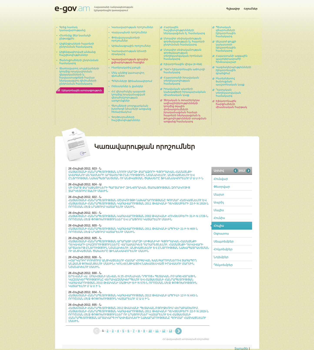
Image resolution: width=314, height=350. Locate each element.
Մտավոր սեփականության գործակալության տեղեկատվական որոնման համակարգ (183, 54)
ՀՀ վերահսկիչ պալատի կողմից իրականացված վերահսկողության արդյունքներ (128, 96)
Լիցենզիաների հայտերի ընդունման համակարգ (76, 45)
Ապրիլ (219, 202)
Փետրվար (222, 186)
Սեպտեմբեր (224, 241)
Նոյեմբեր (221, 257)
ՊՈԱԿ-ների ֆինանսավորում (131, 81)
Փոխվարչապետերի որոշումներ (125, 39)
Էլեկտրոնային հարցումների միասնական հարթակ (231, 104)
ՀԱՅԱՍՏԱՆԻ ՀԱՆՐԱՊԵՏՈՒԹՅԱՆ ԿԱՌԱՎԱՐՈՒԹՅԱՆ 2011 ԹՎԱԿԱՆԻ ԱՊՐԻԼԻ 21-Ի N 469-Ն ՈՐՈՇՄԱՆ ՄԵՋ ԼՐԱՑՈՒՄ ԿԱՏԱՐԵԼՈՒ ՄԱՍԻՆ (133, 230)
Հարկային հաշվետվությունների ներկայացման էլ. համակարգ (184, 30)
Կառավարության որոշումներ (132, 27)
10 (150, 330)
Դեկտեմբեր (223, 265)
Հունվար (221, 179)
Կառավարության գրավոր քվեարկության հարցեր (129, 61)
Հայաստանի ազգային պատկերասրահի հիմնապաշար (232, 58)
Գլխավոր (233, 8)
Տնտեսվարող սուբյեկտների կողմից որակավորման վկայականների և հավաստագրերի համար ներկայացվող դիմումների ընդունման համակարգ (79, 76)
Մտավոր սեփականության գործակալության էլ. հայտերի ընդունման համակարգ (184, 41)
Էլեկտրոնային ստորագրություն (81, 90)
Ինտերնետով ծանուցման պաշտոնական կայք (230, 81)
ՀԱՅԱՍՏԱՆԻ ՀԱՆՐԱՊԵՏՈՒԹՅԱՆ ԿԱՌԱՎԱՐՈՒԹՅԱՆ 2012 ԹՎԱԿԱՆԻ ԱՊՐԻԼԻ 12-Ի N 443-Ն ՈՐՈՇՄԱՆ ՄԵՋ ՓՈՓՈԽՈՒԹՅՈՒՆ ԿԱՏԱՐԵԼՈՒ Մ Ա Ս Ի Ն (133, 297)
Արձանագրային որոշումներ (131, 45)
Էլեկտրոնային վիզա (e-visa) (183, 64)
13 (170, 330)
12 (163, 330)
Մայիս (219, 210)
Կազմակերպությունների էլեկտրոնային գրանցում (233, 70)
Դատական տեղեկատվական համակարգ (228, 92)
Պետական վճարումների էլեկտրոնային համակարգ (226, 32)
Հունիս (219, 218)
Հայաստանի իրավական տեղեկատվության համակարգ (181, 80)
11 (156, 330)
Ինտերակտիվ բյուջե (126, 67)
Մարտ (219, 194)
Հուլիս (219, 225)
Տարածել (241, 348)
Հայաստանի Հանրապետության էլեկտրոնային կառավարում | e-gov (94, 10)
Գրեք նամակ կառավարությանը (72, 29)
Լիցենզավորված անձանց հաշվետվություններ (77, 53)
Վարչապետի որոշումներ (129, 32)
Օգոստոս (221, 233)
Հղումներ (250, 8)
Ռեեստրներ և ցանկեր (127, 86)
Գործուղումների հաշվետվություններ (125, 119)
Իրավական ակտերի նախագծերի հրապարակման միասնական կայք (185, 91)
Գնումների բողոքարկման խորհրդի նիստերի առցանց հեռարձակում (131, 108)
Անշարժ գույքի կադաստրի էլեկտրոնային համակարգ (226, 46)
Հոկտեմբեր (223, 249)
